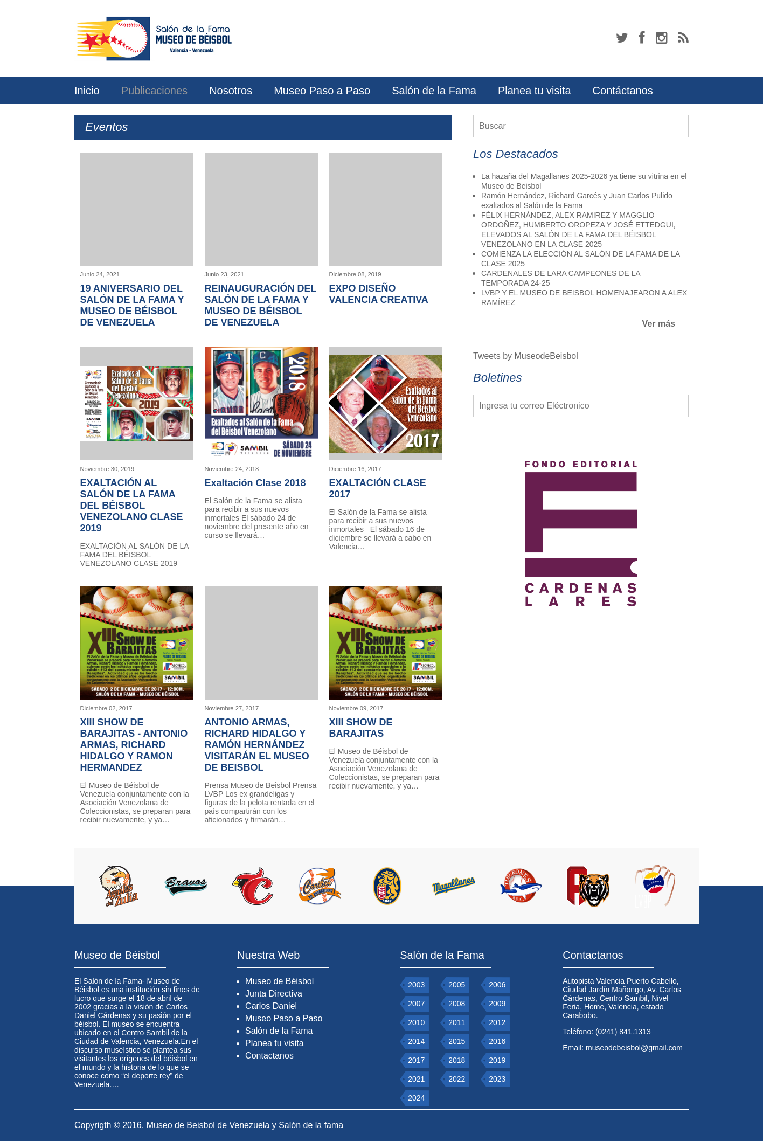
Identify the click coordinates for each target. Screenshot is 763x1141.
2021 (416, 1079)
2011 (456, 1022)
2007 (416, 1003)
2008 (456, 1003)
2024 (416, 1098)
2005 (456, 984)
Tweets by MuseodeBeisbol (525, 356)
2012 (497, 1022)
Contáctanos (623, 90)
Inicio (87, 90)
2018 (456, 1060)
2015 (456, 1041)
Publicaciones (154, 90)
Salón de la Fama (434, 90)
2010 (416, 1022)
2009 (497, 1003)
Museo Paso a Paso (322, 90)
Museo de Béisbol (279, 981)
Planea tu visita (534, 90)
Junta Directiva (273, 993)
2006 (497, 984)
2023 (497, 1079)
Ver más (658, 323)
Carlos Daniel (271, 1006)
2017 (416, 1060)
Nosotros (230, 90)
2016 (497, 1041)
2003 (416, 984)
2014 (416, 1041)
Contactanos (269, 1055)
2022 (456, 1079)
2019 (497, 1060)
